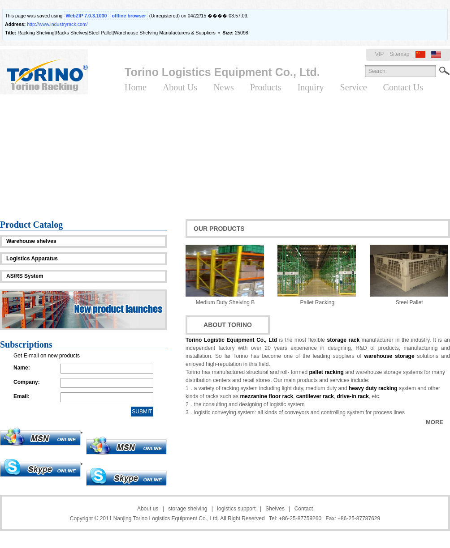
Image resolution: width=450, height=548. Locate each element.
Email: (21, 396)
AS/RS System (24, 276)
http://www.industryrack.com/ (57, 24)
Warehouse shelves (31, 241)
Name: (21, 368)
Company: (26, 382)
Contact (303, 509)
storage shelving (187, 509)
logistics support (236, 509)
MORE (434, 422)
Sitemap (399, 54)
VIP (379, 54)
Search (444, 71)
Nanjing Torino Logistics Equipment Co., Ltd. (166, 518)
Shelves (275, 509)
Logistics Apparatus (32, 258)
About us (147, 509)
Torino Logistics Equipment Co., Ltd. (222, 72)
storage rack (343, 340)
